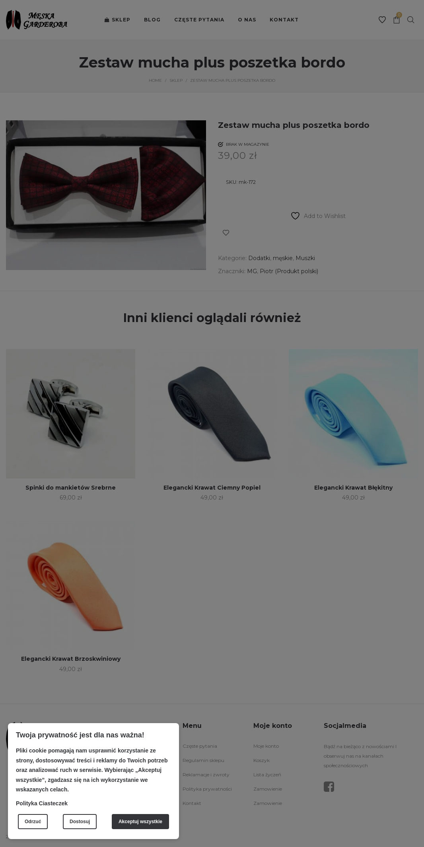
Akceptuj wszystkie (140, 821)
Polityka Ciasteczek (42, 803)
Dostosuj (80, 821)
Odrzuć (33, 821)
